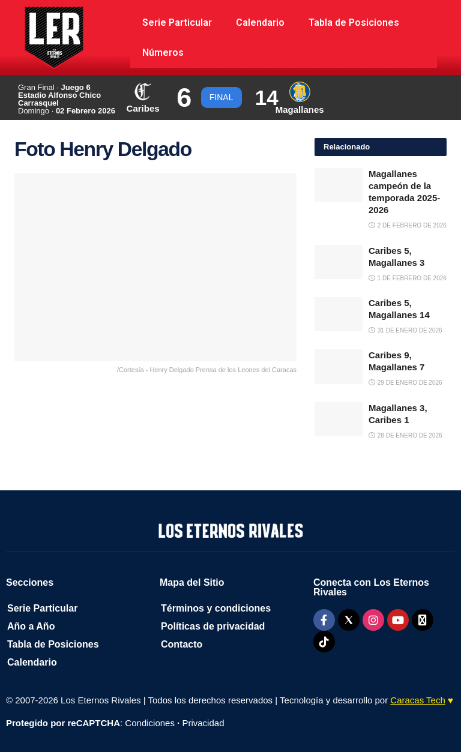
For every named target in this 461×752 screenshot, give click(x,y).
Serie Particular (177, 22)
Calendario (260, 22)
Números (163, 52)
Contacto (181, 644)
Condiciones (150, 723)
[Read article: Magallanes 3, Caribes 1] (339, 419)
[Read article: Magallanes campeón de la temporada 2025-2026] (339, 185)
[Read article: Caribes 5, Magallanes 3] (339, 262)
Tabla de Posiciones (354, 22)
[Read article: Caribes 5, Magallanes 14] (339, 314)
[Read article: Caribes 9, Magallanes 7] (339, 366)
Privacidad (203, 723)
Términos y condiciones (216, 608)
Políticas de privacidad (213, 626)
